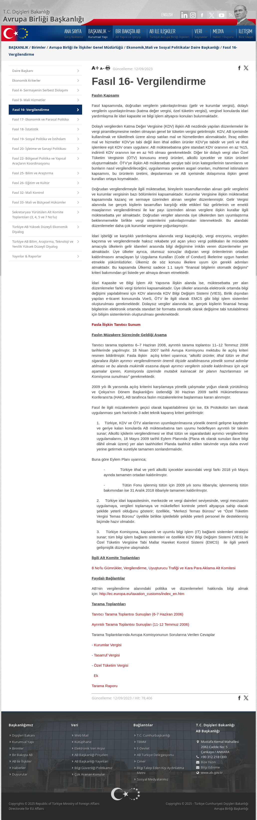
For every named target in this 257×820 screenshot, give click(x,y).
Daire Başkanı (46, 71)
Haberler (19, 768)
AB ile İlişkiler (22, 761)
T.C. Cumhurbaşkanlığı (153, 735)
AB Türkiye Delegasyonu (155, 755)
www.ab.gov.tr (212, 772)
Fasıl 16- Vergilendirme (46, 110)
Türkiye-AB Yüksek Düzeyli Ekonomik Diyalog (46, 229)
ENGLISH (167, 14)
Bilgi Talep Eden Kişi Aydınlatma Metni (160, 770)
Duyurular (19, 774)
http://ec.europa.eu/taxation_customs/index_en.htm (141, 594)
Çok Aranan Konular (90, 774)
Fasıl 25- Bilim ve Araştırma (46, 173)
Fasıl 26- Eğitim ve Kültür (46, 183)
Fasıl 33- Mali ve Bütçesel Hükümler (46, 202)
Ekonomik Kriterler (46, 80)
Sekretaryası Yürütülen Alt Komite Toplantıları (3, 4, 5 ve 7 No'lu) (46, 214)
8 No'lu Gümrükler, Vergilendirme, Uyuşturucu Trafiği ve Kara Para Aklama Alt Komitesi (163, 568)
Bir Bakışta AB (22, 755)
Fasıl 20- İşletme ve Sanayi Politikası (46, 149)
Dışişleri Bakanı (23, 735)
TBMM (141, 742)
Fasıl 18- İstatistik (46, 129)
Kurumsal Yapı (23, 742)
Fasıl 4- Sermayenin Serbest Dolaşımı (46, 90)
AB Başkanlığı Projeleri (91, 755)
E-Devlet (143, 748)
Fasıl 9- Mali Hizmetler (46, 100)
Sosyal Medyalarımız (152, 779)
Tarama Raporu (105, 686)
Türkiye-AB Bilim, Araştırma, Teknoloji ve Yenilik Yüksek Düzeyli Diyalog (46, 244)
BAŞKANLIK (18, 47)
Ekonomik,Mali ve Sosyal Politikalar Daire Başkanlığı (173, 47)
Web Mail (82, 735)
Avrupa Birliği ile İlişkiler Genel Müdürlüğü (86, 47)
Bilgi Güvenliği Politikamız (94, 768)
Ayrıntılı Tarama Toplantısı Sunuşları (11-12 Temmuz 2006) (140, 624)
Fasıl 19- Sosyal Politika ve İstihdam (46, 139)
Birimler (39, 47)
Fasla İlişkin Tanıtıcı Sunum (116, 324)
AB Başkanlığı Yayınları (91, 761)
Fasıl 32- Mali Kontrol (46, 193)
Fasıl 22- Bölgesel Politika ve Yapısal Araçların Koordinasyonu (46, 161)
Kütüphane (83, 742)
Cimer (141, 761)
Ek (96, 675)
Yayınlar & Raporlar (46, 256)
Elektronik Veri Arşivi (90, 748)
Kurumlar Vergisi (107, 645)
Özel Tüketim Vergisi (111, 665)
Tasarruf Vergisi (107, 655)
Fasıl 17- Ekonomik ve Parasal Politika (46, 119)
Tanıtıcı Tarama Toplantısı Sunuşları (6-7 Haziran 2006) (137, 614)
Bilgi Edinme (210, 767)
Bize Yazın (208, 762)
